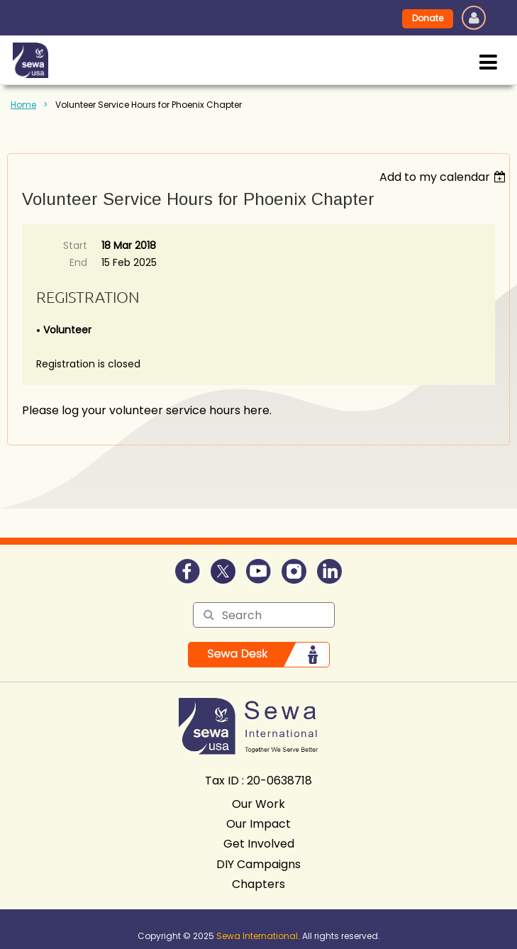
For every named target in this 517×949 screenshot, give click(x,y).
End (78, 262)
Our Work (258, 804)
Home (23, 105)
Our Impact (258, 824)
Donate (427, 18)
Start (75, 245)
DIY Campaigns (258, 864)
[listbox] (444, 177)
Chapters (258, 884)
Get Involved (258, 844)
